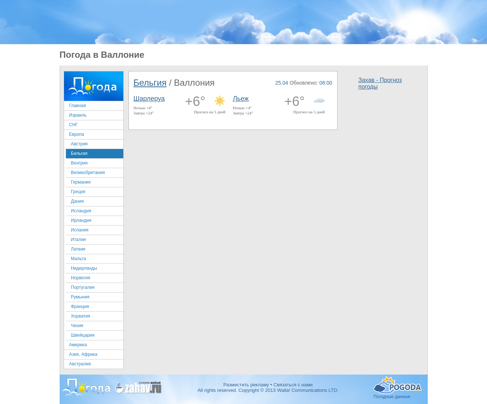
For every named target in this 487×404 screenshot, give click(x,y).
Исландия (81, 210)
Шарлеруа (149, 98)
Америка (78, 344)
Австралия (80, 363)
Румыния (80, 297)
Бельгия (79, 153)
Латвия (78, 249)
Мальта (78, 258)
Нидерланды (84, 268)
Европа (76, 134)
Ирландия (81, 220)
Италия (78, 239)
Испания (80, 230)
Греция (78, 191)
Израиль (78, 115)
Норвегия (81, 277)
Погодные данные (397, 385)
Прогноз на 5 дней (210, 112)
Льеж (241, 98)
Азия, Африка (83, 354)
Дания (77, 201)
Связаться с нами (293, 384)
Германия (81, 182)
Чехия (77, 325)
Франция (80, 306)
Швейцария (83, 335)
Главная (77, 105)
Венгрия (79, 163)
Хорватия (81, 316)
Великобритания (88, 172)
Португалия (83, 287)
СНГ (73, 124)
